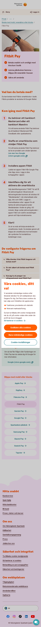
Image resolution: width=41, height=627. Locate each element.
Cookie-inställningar (20, 342)
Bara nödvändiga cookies (20, 335)
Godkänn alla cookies (20, 327)
